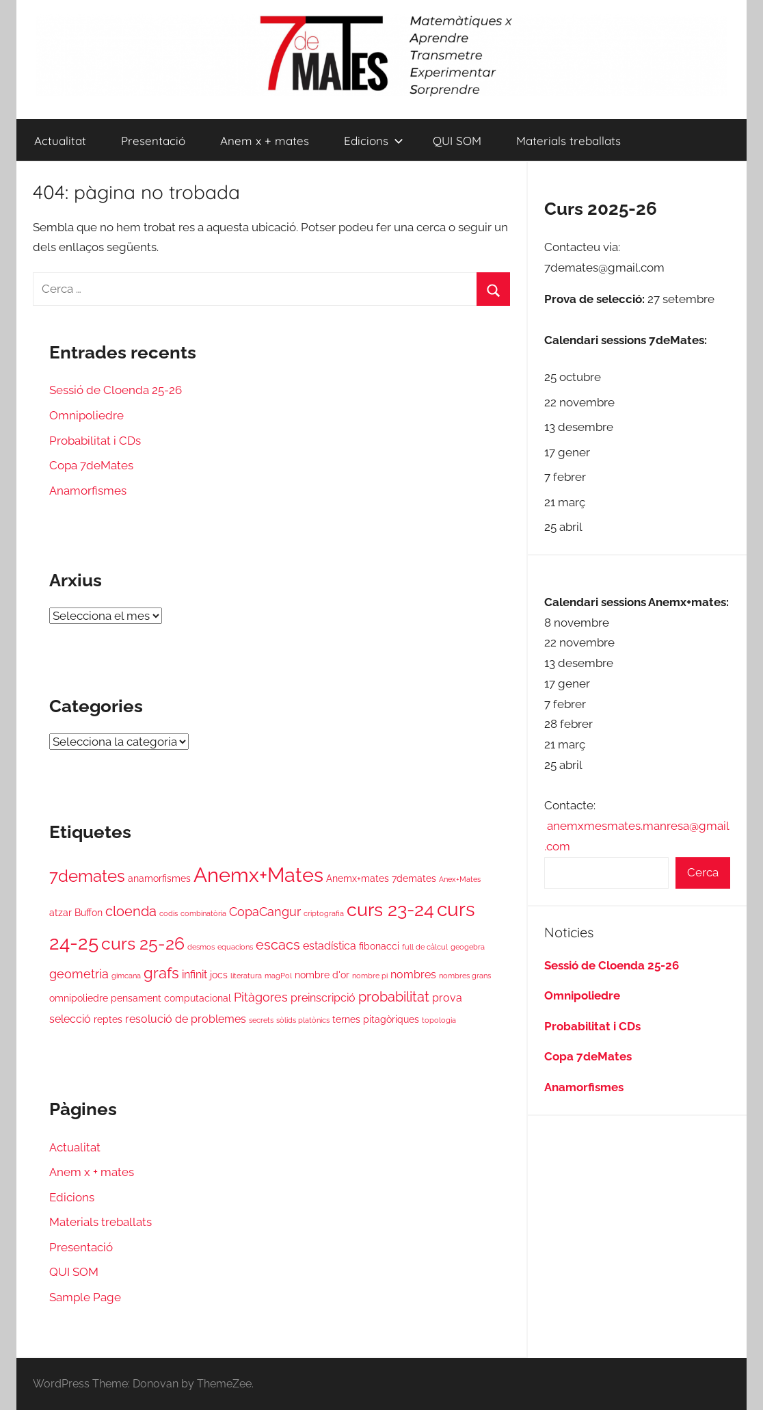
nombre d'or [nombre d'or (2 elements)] (322, 974)
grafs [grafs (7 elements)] (161, 973)
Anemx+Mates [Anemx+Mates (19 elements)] (258, 875)
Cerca (703, 872)
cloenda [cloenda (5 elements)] (131, 911)
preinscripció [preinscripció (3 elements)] (323, 997)
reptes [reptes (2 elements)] (108, 1019)
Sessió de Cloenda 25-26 (115, 390)
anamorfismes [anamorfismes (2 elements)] (159, 878)
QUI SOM (457, 140)
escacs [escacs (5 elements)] (278, 945)
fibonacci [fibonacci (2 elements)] (379, 946)
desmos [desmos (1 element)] (201, 947)
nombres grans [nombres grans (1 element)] (465, 975)
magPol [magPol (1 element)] (278, 975)
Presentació (153, 140)
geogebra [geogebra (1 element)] (468, 947)
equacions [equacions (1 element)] (235, 947)
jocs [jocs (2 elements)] (219, 974)
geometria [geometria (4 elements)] (79, 974)
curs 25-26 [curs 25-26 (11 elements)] (143, 943)
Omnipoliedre (86, 415)
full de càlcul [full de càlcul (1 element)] (425, 947)
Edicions (373, 140)
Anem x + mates (264, 140)
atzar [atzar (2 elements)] (60, 912)
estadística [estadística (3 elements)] (329, 945)
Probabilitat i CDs (95, 440)
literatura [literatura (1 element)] (246, 975)
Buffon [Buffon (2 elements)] (89, 912)
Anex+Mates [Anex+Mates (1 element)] (460, 879)
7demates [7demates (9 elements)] (87, 876)
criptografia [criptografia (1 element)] (324, 913)
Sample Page (85, 1297)
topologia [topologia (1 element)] (439, 1020)
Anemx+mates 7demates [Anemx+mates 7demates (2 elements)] (381, 878)
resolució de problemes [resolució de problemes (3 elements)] (185, 1019)
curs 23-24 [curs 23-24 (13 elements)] (390, 909)
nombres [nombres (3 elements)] (413, 974)
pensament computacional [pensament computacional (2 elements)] (171, 998)
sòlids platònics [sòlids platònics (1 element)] (303, 1020)
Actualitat (60, 140)
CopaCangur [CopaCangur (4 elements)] (265, 911)
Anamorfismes (87, 490)
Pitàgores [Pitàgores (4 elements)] (261, 997)
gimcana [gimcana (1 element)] (126, 975)
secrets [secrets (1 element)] (261, 1020)
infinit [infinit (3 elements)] (194, 974)
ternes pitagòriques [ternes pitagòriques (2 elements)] (375, 1019)
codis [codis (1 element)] (168, 913)
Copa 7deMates (91, 465)
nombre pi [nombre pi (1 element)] (370, 975)
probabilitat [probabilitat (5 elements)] (393, 997)
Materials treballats (568, 140)
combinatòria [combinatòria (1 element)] (203, 913)
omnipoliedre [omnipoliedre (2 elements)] (78, 998)
